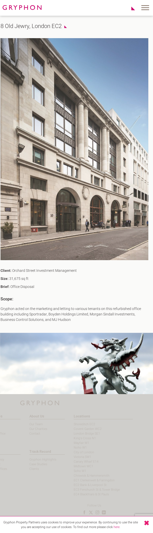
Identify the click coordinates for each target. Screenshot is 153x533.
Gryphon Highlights (36, 459)
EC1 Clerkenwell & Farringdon (87, 480)
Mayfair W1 (74, 443)
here (117, 527)
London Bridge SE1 (80, 433)
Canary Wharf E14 (79, 461)
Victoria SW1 (76, 457)
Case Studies (31, 464)
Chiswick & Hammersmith (85, 475)
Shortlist (130, 8)
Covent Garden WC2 (81, 429)
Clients (27, 469)
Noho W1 (73, 447)
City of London (77, 452)
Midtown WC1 (77, 466)
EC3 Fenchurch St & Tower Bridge (90, 489)
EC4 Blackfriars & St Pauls (84, 494)
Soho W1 (73, 471)
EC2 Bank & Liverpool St (83, 485)
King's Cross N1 (78, 438)
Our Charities (31, 429)
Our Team (29, 424)
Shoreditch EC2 (77, 424)
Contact (28, 433)
